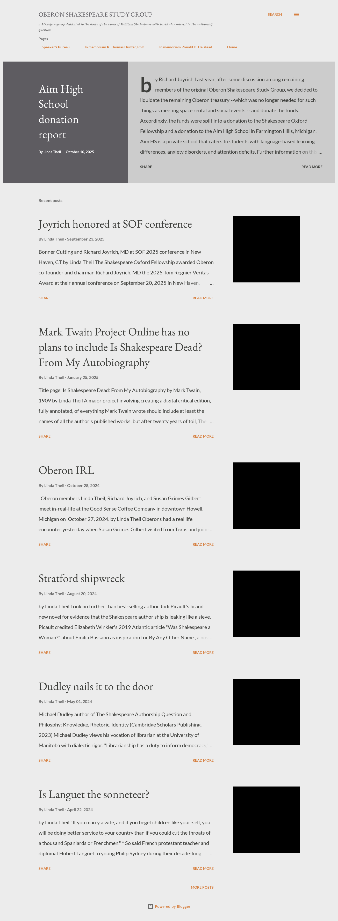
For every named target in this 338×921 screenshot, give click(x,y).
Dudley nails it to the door (96, 686)
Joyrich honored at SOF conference (115, 223)
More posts (202, 887)
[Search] (275, 14)
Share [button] (146, 166)
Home (229, 47)
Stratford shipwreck (82, 578)
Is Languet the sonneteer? (94, 794)
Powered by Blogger (169, 906)
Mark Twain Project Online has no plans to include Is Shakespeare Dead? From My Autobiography (121, 346)
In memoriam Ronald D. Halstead (182, 47)
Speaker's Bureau (53, 47)
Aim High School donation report (61, 111)
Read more (311, 166)
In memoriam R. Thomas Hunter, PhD (111, 47)
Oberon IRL (66, 469)
